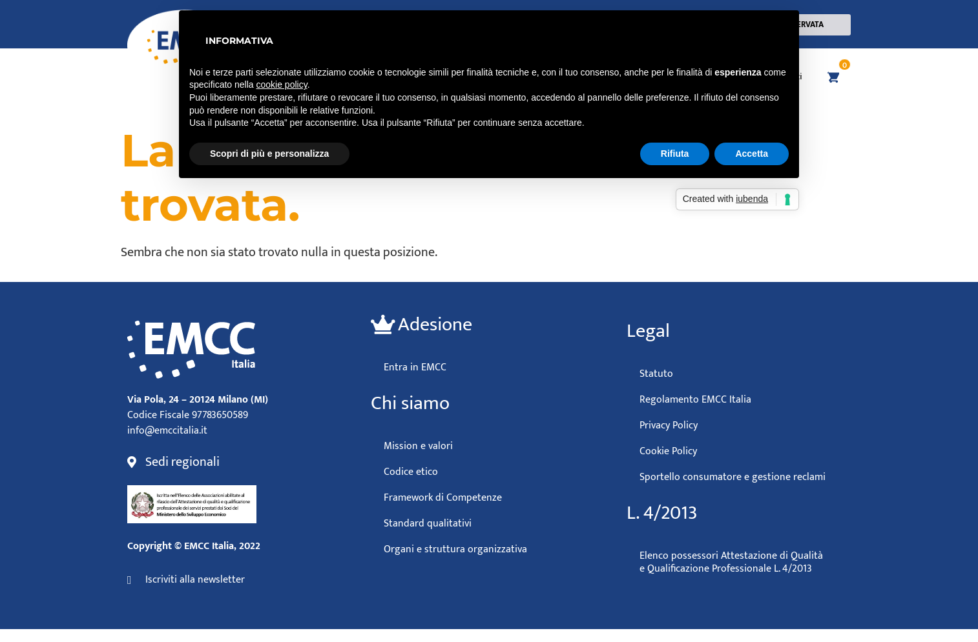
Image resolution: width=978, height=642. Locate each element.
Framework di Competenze (443, 497)
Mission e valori (418, 445)
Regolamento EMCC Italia (695, 399)
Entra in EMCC (415, 367)
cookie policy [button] (281, 84)
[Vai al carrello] (831, 76)
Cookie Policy (668, 451)
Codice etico (411, 471)
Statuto (656, 373)
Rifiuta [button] (675, 153)
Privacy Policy (669, 425)
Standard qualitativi (428, 523)
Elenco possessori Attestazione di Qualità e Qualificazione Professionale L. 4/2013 (731, 562)
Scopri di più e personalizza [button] (269, 153)
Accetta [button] (751, 153)
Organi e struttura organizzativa (455, 549)
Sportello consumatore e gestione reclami (733, 476)
